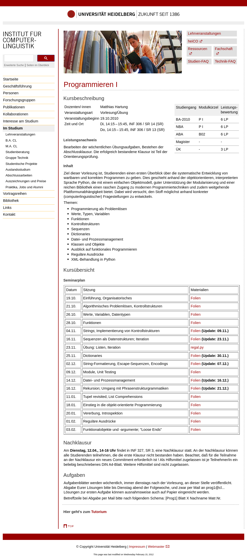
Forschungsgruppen (19, 100)
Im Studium (13, 128)
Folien (195, 298)
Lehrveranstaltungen (20, 134)
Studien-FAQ (198, 61)
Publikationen (14, 107)
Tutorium (99, 512)
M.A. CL (11, 146)
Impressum (137, 546)
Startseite (10, 79)
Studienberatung (17, 152)
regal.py (197, 347)
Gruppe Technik (17, 158)
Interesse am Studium (20, 121)
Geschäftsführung (17, 86)
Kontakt (9, 214)
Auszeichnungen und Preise (26, 181)
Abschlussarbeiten (19, 175)
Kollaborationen (15, 114)
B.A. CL (11, 140)
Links (7, 208)
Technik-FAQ (225, 61)
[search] (18, 58)
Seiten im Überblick (38, 65)
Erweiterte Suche (14, 65)
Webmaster (156, 546)
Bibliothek (11, 201)
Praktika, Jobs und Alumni (24, 187)
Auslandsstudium (18, 169)
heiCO (193, 41)
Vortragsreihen (15, 194)
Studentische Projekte (21, 164)
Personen (11, 93)
